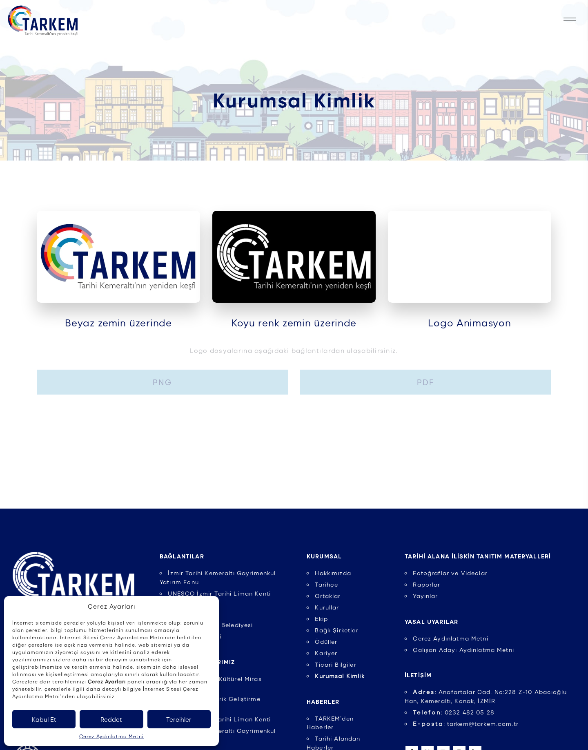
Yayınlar (425, 596)
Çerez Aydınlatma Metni (111, 736)
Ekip (321, 618)
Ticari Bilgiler (335, 664)
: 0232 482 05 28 (453, 712)
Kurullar (327, 607)
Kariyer (326, 653)
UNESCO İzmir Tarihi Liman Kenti (219, 719)
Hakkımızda (333, 573)
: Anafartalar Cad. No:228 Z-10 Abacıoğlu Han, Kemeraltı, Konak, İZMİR (486, 696)
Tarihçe (326, 584)
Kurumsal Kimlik (339, 676)
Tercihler (179, 719)
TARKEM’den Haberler (330, 722)
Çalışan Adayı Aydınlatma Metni (463, 649)
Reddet (111, 719)
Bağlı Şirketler (336, 630)
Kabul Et (44, 719)
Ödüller (326, 641)
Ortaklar (328, 596)
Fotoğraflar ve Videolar (450, 573)
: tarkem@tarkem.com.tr (466, 723)
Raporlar (426, 584)
